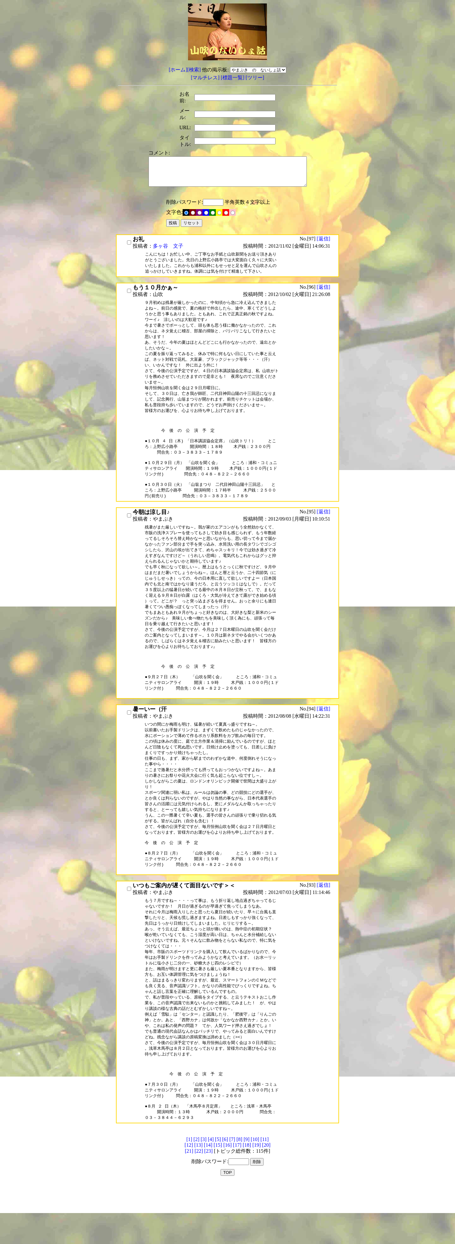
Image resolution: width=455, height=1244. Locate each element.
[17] (237, 1206)
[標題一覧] (233, 77)
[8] (239, 1200)
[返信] (323, 244)
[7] (232, 1200)
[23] (208, 1212)
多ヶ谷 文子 (168, 251)
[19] (256, 1206)
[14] (208, 1206)
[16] (227, 1206)
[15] (218, 1206)
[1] (189, 1200)
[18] (247, 1206)
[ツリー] (255, 77)
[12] (189, 1206)
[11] (264, 1200)
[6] (225, 1200)
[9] (247, 1200)
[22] (199, 1212)
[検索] (194, 69)
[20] (266, 1206)
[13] (198, 1206)
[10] (255, 1200)
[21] (189, 1212)
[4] (211, 1200)
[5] (218, 1200)
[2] (196, 1200)
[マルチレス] (206, 77)
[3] (204, 1200)
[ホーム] (178, 69)
